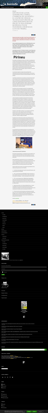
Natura (3, 227)
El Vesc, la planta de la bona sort (5, 355)
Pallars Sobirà (4, 247)
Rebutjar (34, 411)
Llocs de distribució (4, 232)
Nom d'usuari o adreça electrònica (6, 265)
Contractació (4, 236)
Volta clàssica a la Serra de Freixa (5, 358)
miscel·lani (17, 198)
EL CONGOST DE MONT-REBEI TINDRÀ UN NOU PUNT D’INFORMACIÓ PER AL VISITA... (14, 357)
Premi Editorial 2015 (4, 295)
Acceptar (28, 411)
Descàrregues (3, 290)
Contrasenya (3, 268)
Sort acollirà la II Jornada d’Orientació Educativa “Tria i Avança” (10, 339)
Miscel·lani (4, 223)
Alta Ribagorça (4, 216)
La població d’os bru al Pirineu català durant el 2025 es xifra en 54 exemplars (11, 326)
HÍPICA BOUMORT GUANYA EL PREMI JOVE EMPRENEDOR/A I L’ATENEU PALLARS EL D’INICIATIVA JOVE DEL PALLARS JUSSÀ (19, 331)
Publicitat (2, 234)
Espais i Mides (4, 238)
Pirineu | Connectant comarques (7, 7)
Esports (3, 225)
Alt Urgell (3, 214)
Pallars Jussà (4, 218)
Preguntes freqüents (4, 297)
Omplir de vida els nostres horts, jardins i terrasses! (8, 356)
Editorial (2, 229)
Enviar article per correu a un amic (35, 35)
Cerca (45, 349)
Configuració (41, 411)
